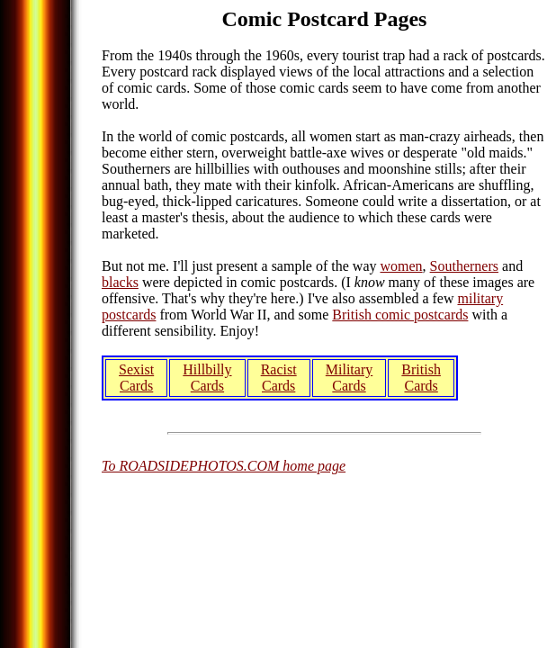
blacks (120, 282)
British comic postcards (400, 314)
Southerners (464, 266)
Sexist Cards (136, 377)
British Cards (421, 377)
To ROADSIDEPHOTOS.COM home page (223, 465)
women (401, 266)
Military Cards (349, 377)
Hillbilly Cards (207, 377)
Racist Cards (279, 377)
